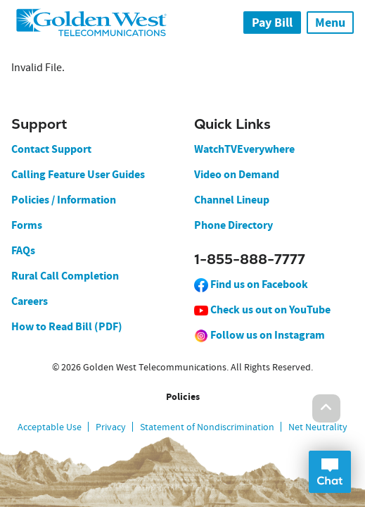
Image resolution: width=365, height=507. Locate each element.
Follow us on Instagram (259, 334)
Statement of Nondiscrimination (207, 426)
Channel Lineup (231, 199)
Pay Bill (272, 22)
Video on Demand (236, 174)
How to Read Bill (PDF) (66, 326)
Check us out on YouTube (262, 309)
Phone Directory (233, 225)
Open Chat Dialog (330, 472)
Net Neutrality (317, 426)
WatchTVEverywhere (244, 149)
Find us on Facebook (251, 284)
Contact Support (51, 149)
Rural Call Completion (65, 275)
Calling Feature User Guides (78, 174)
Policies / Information (63, 199)
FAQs (23, 250)
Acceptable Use (50, 426)
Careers (29, 301)
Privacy (111, 426)
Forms (26, 225)
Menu (330, 22)
